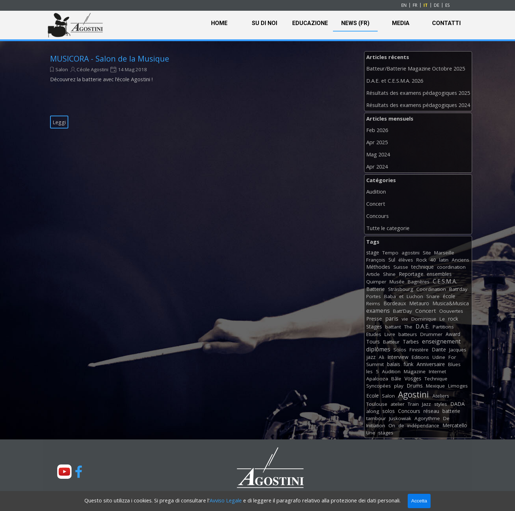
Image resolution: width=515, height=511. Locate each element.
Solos (399, 349)
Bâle (396, 378)
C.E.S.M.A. (445, 281)
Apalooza (377, 378)
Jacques (457, 349)
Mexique (435, 386)
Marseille (444, 252)
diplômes (378, 349)
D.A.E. (423, 326)
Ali (381, 357)
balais (393, 364)
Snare (433, 296)
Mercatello (454, 425)
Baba (390, 296)
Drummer (431, 334)
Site (427, 252)
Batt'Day (402, 311)
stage (372, 252)
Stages (374, 326)
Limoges (458, 386)
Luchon (415, 296)
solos (388, 411)
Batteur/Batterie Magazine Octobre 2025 (415, 68)
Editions (420, 357)
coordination (451, 267)
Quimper (376, 281)
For (452, 357)
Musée (396, 281)
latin (443, 260)
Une (370, 432)
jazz (371, 357)
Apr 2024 (377, 166)
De (446, 418)
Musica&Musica (450, 303)
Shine (389, 274)
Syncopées (378, 386)
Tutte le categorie (387, 228)
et (401, 296)
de (401, 425)
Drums (415, 385)
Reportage (411, 274)
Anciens (460, 260)
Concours (377, 215)
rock (453, 318)
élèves (405, 260)
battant (393, 326)
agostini (411, 252)
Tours (373, 341)
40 (433, 260)
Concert (375, 203)
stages (385, 432)
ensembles (439, 274)
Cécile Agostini (92, 69)
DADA (457, 403)
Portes (373, 296)
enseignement (441, 341)
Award (453, 334)
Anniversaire (431, 364)
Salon (61, 69)
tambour (376, 418)
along (372, 411)
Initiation (375, 425)
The (408, 326)
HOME (219, 23)
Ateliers (440, 396)
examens (378, 311)
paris (391, 318)
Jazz (426, 404)
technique (422, 266)
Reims (373, 303)
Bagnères (419, 281)
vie (405, 319)
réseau (431, 411)
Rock (421, 260)
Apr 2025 (377, 142)
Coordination (431, 289)
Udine (438, 357)
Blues (454, 364)
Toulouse (376, 404)
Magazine (415, 371)
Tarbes (411, 341)
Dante (439, 349)
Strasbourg (400, 289)
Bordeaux (394, 303)
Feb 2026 (377, 129)
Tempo (390, 252)
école (449, 296)
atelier (397, 404)
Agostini (413, 394)
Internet (437, 371)
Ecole (372, 395)
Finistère (418, 349)
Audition (376, 191)
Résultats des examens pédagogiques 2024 (418, 104)
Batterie (375, 289)
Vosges (412, 378)
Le (442, 319)
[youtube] (64, 471)
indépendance (423, 425)
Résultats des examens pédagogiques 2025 (418, 92)
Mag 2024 (378, 154)
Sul (391, 259)
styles (440, 404)
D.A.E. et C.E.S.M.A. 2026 (394, 80)
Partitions (443, 326)
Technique (436, 378)
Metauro (419, 303)
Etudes (373, 334)
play (398, 386)
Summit (375, 364)
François (375, 260)
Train (413, 404)
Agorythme (427, 418)
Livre (389, 334)
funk (408, 364)
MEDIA (400, 23)
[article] (121, 91)
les (369, 371)
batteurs (407, 334)
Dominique (423, 319)
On (391, 425)
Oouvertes (451, 311)
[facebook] (79, 471)
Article (373, 274)
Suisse (400, 267)
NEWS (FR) (355, 23)
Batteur (391, 342)
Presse (374, 318)
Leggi (59, 122)
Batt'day (458, 289)
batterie (451, 411)
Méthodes (378, 266)
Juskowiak (400, 418)
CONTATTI (446, 23)
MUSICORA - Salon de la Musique (109, 58)
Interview (397, 357)
